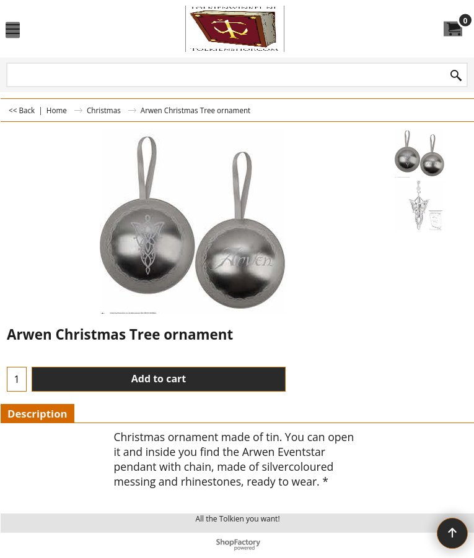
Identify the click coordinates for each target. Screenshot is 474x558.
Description (37, 413)
